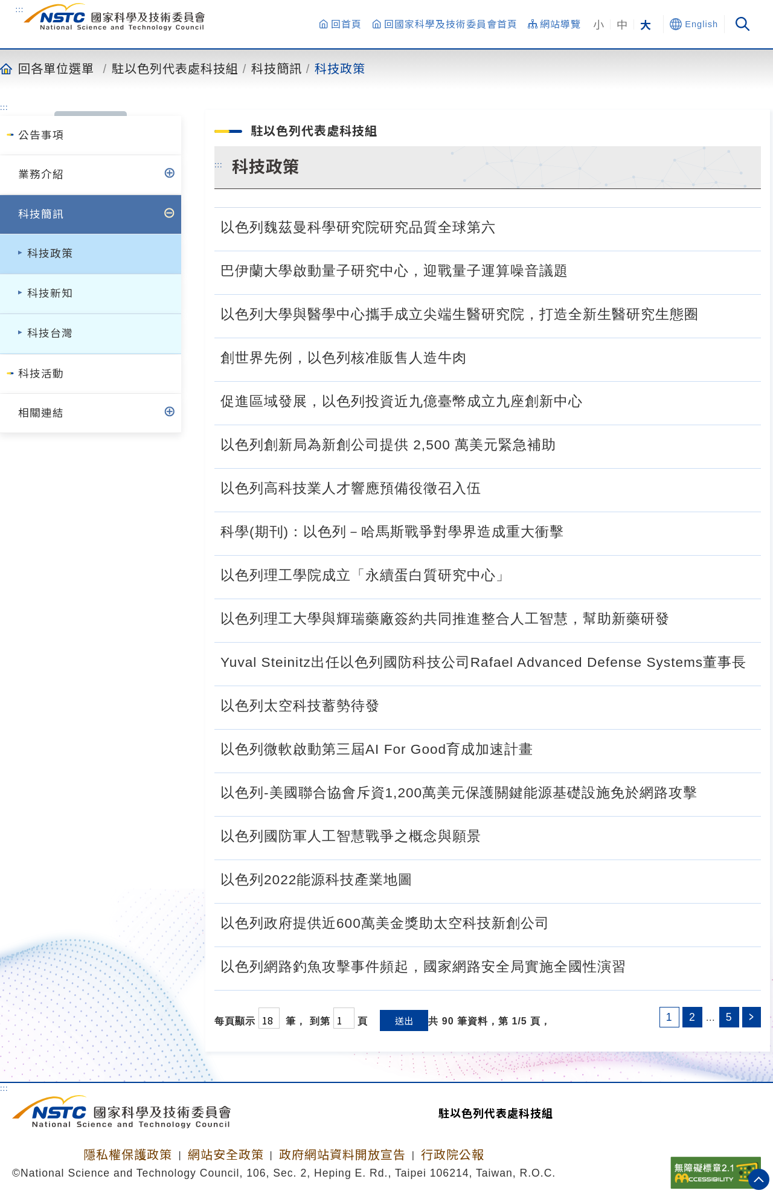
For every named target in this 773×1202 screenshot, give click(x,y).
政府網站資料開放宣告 (342, 1155)
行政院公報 (452, 1155)
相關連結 (41, 413)
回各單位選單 (56, 68)
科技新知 (50, 294)
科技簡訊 (276, 68)
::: (20, 9)
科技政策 (340, 68)
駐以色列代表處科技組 (175, 68)
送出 (404, 1020)
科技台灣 (50, 333)
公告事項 (41, 135)
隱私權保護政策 (127, 1155)
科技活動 (41, 374)
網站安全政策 (226, 1155)
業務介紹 (41, 175)
